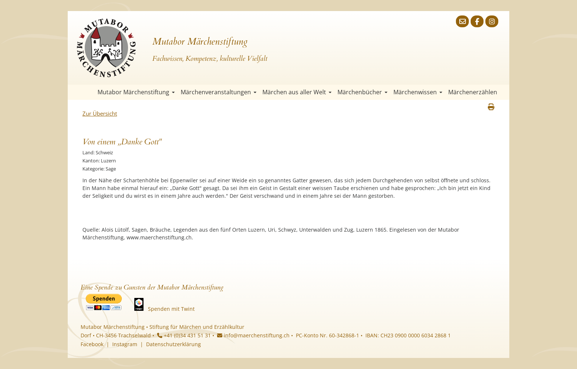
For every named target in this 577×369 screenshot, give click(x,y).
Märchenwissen (417, 92)
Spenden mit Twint (171, 308)
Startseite (88, 92)
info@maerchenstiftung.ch (253, 335)
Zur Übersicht (99, 113)
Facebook (92, 344)
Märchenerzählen (472, 92)
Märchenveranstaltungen (218, 92)
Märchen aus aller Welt (297, 92)
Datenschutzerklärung (173, 344)
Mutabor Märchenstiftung (136, 92)
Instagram (124, 344)
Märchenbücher (362, 92)
